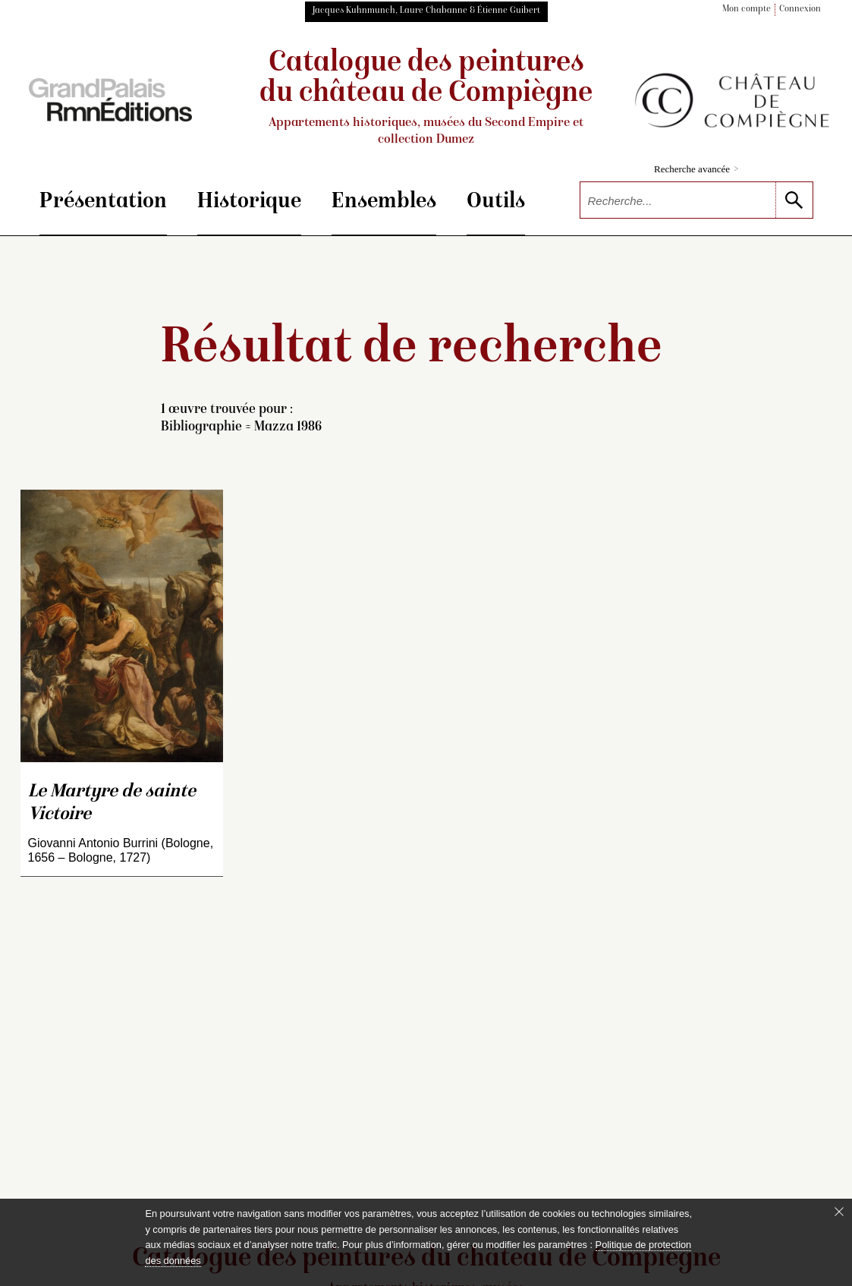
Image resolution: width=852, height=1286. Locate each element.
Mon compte (746, 9)
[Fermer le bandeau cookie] (839, 1211)
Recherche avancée (696, 169)
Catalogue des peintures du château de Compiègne (426, 98)
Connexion (800, 9)
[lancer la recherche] (794, 200)
